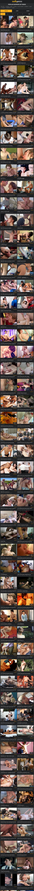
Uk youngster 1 (3, 887)
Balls (22, 839)
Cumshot (11, 31)
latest (17, 10)
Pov (13, 460)
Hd (30, 575)
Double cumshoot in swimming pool (7, 360)
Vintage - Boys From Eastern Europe (24, 211)
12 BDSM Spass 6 (4, 244)
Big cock (27, 47)
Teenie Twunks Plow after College (23, 376)
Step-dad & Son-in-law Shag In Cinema (8, 261)
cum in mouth (20, 6)
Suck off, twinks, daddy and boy (23, 96)
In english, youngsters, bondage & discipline (8, 112)
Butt (31, 146)
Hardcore (10, 130)
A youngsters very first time (22, 722)
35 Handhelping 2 (4, 574)
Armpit (6, 740)
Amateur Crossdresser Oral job (23, 525)
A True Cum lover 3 (21, 805)
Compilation (25, 328)
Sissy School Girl (4, 656)
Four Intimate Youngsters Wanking (7, 673)
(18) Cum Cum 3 (3, 327)
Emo (27, 542)
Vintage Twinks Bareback (5, 871)
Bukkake (28, 509)
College (7, 311)
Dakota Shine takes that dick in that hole (25, 541)
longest (27, 10)
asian (31, 6)
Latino (15, 130)
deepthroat (8, 7)
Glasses (31, 674)
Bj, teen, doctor (20, 739)
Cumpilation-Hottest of (5, 805)
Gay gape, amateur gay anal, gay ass (24, 689)
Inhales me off (20, 228)
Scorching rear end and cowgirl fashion (8, 854)
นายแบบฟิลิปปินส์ (21, 623)
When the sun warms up (5, 491)
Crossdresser (29, 526)
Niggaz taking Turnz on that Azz (6, 788)
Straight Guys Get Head (22, 261)
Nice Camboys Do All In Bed (6, 162)
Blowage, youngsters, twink (22, 294)
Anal (23, 31)
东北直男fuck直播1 (21, 178)
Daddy (31, 97)
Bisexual (3, 707)
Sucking (7, 608)
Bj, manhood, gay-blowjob (22, 854)
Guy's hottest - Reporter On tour (6, 557)
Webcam (24, 262)
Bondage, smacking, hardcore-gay (23, 244)
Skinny (28, 361)
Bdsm (6, 113)
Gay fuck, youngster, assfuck (5, 96)
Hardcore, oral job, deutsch (5, 475)
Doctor (27, 740)
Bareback (6, 47)
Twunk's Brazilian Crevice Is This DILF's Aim (8, 838)
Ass (8, 394)
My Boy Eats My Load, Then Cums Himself (25, 112)
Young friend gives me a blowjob (6, 145)
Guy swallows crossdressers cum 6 (24, 772)
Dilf (23, 130)
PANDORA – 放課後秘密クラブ (23, 277)
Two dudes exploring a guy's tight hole (7, 294)
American (24, 196)
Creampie (12, 377)
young (15, 6)
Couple (31, 344)
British (14, 97)
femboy (7, 6)
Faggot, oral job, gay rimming (6, 310)
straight (3, 7)
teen (11, 6)
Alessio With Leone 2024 (5, 30)
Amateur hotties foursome (22, 393)
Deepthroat (12, 311)
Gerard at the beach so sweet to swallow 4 (8, 508)
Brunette (11, 64)
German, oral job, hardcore (22, 195)
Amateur (3, 31)
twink (13, 7)
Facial (14, 344)
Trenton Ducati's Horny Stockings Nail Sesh (8, 821)
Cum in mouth (29, 113)
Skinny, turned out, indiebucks (6, 459)
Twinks (31, 31)
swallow (26, 6)
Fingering (31, 740)
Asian (19, 179)
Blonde (7, 179)
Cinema (11, 262)
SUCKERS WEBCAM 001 (22, 63)
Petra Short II (3, 178)
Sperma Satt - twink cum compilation (24, 327)
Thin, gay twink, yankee (22, 343)
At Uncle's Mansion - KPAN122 (6, 623)
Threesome (27, 130)
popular (6, 10)
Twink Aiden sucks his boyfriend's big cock (25, 360)
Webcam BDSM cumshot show (23, 755)
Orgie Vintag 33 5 (21, 640)
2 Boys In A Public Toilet (5, 211)
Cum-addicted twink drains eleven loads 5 (25, 508)
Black (11, 789)
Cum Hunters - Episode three (22, 590)
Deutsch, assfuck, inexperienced (6, 409)
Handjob (11, 146)
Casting (27, 179)
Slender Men (3, 541)
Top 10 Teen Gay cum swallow (6, 228)
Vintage (28, 212)
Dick (15, 229)
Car (31, 311)
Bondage (13, 113)
